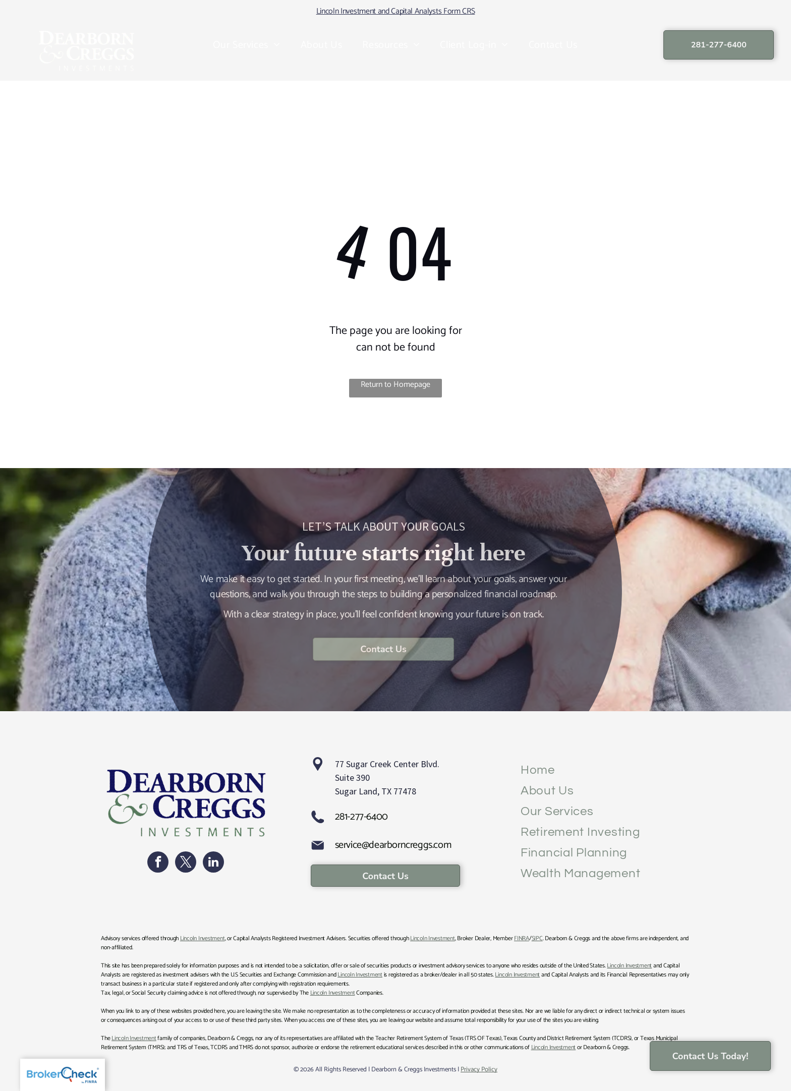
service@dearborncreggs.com (393, 845)
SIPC (537, 938)
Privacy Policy (479, 1069)
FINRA (521, 938)
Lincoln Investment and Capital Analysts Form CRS (395, 11)
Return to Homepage (395, 385)
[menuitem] (247, 45)
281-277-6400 (361, 817)
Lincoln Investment (202, 938)
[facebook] (157, 863)
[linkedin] (213, 863)
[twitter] (185, 863)
